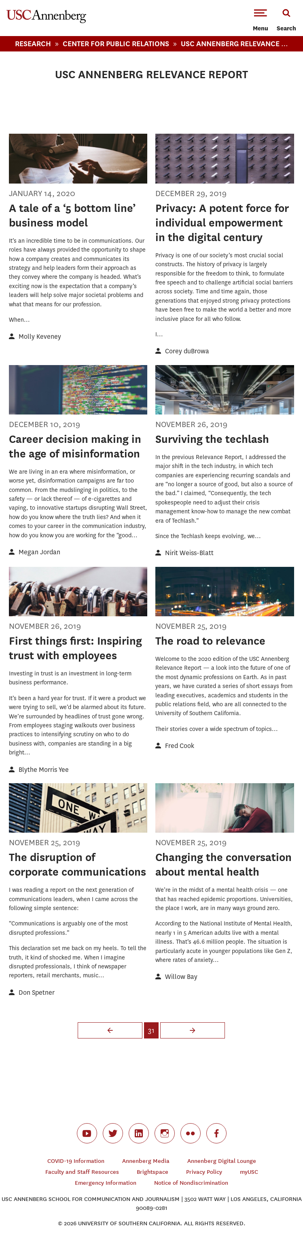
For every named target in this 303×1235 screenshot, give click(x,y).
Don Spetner (37, 992)
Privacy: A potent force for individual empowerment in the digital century (222, 223)
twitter (113, 1133)
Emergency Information (105, 1182)
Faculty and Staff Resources (82, 1172)
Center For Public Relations (116, 43)
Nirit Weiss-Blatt (189, 553)
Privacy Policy (204, 1172)
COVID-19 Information (75, 1161)
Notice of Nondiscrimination (191, 1182)
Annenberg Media (146, 1161)
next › (192, 1030)
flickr (190, 1133)
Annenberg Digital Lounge (221, 1161)
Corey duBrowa (187, 351)
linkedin (139, 1133)
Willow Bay (181, 976)
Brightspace (152, 1172)
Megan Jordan (39, 552)
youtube (87, 1133)
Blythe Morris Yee (44, 769)
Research (33, 43)
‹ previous (110, 1030)
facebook (216, 1133)
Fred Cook (179, 745)
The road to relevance (210, 641)
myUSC (249, 1172)
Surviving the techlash (212, 439)
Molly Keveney (40, 336)
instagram (165, 1133)
